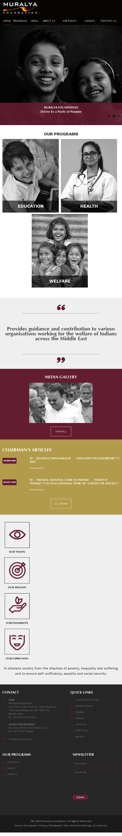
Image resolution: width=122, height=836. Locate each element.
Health (89, 206)
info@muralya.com (20, 739)
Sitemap (86, 825)
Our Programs (61, 134)
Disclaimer (30, 825)
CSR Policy (81, 730)
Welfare (59, 281)
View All (61, 431)
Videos (79, 718)
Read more (36, 468)
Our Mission (17, 573)
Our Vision (17, 537)
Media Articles (84, 705)
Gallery (79, 712)
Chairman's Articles (26, 450)
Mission (80, 736)
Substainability (17, 608)
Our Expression (17, 644)
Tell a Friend (71, 825)
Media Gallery (61, 377)
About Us (81, 724)
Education (31, 206)
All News (61, 503)
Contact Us (100, 825)
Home (18, 825)
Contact (10, 692)
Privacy (43, 825)
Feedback (56, 825)
